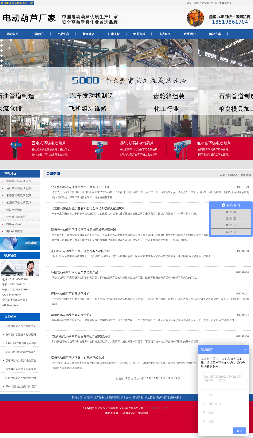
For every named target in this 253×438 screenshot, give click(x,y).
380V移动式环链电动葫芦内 (21, 343)
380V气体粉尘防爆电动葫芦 (21, 386)
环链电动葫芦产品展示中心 (202, 2)
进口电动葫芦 (14, 209)
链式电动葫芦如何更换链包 (20, 369)
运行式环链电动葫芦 (18, 188)
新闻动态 (88, 34)
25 (146, 378)
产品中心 (63, 34)
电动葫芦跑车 (14, 231)
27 (153, 378)
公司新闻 (53, 174)
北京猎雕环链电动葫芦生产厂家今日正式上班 (80, 187)
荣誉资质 (139, 34)
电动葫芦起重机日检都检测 (20, 334)
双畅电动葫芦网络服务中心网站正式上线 (77, 357)
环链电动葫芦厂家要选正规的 (70, 293)
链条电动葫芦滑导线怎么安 (20, 325)
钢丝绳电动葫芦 (16, 216)
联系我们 (190, 34)
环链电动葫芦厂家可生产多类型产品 (74, 272)
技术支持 (114, 34)
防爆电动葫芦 (14, 224)
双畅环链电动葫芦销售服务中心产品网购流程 (80, 336)
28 (157, 378)
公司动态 (10, 317)
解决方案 (215, 34)
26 (150, 378)
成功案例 (164, 34)
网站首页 (13, 34)
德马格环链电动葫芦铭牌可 (20, 351)
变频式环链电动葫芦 (18, 202)
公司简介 (38, 34)
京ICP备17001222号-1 (157, 408)
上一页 (140, 378)
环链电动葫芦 (128, 413)
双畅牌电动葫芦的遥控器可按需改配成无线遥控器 (83, 229)
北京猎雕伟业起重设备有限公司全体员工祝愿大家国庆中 (88, 208)
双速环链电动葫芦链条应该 (20, 360)
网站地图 (143, 413)
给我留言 (224, 2)
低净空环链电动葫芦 (18, 195)
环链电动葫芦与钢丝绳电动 (20, 377)
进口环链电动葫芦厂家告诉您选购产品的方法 (80, 251)
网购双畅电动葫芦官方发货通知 (71, 315)
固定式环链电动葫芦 (18, 181)
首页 (222, 175)
